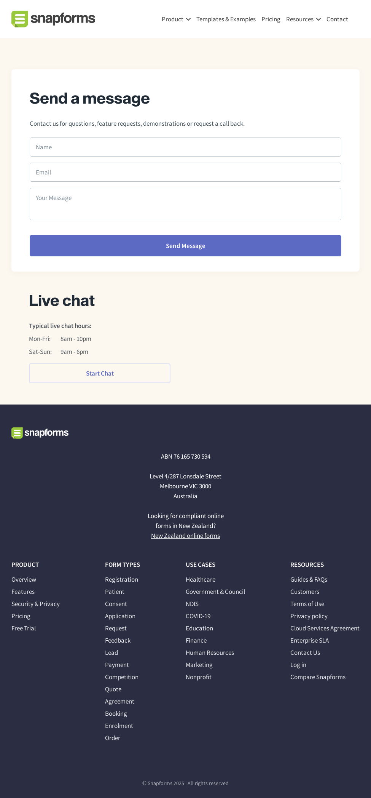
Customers (304, 591)
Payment (117, 664)
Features (23, 591)
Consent (116, 604)
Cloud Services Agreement (325, 628)
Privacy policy (309, 616)
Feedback (118, 640)
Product (172, 19)
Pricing (270, 19)
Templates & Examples (226, 19)
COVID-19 (198, 616)
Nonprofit (199, 677)
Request (116, 628)
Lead (111, 652)
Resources (300, 19)
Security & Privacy (35, 604)
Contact (337, 19)
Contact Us (305, 652)
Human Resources (210, 652)
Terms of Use (307, 604)
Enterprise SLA (309, 640)
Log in (298, 664)
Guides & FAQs (308, 579)
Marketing (199, 664)
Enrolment (119, 725)
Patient (114, 591)
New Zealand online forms (185, 535)
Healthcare (200, 579)
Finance (196, 640)
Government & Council (215, 591)
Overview (23, 579)
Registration (121, 579)
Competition (122, 677)
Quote (113, 689)
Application (120, 616)
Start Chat (100, 373)
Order (112, 738)
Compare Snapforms (318, 677)
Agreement (119, 701)
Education (199, 628)
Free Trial (23, 628)
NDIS (192, 604)
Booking (116, 713)
